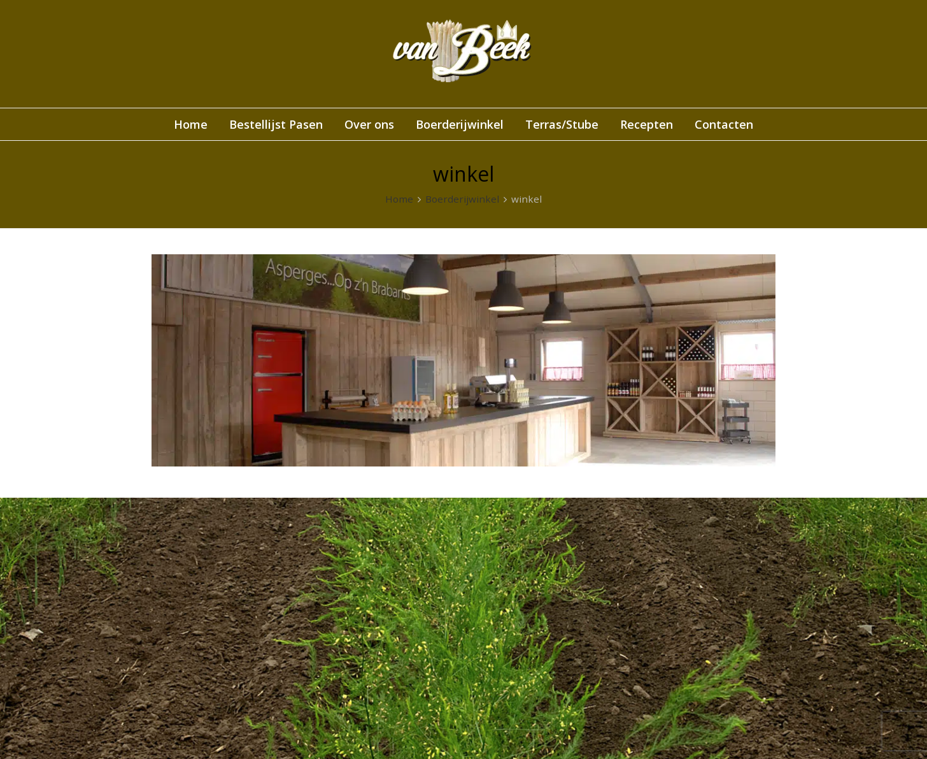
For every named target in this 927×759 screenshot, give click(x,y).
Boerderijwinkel (462, 198)
